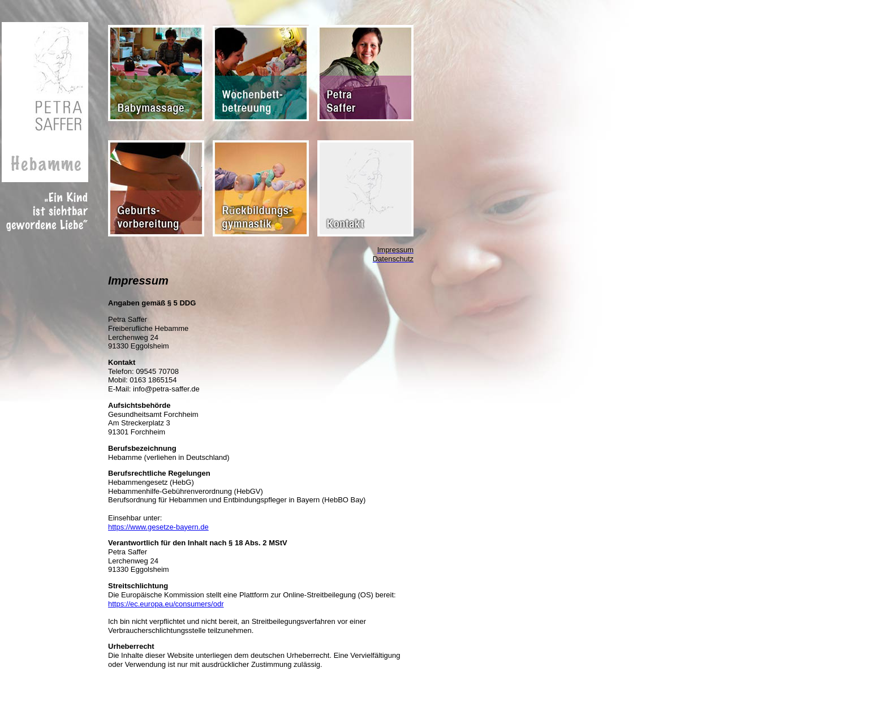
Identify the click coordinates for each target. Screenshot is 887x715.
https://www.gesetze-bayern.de (158, 527)
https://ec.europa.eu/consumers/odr (166, 604)
